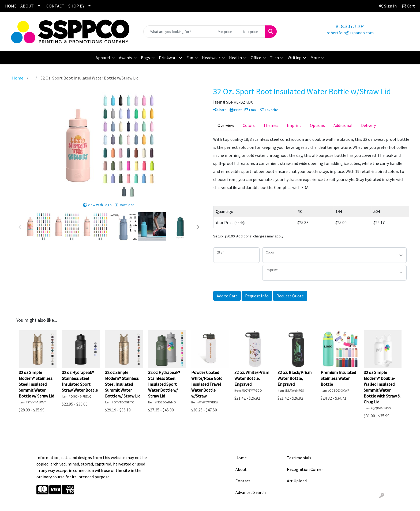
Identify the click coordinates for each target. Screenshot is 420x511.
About (241, 469)
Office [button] (256, 57)
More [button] (315, 57)
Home (241, 457)
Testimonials (299, 457)
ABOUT (27, 6)
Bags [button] (145, 57)
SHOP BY (76, 6)
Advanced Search (250, 492)
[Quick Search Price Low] (227, 31)
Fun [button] (189, 57)
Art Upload (297, 480)
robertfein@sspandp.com (350, 32)
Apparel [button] (103, 57)
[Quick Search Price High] (252, 31)
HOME (11, 6)
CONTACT (55, 6)
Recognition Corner (305, 469)
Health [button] (235, 57)
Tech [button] (274, 57)
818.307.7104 (350, 26)
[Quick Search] (179, 31)
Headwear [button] (211, 57)
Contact (242, 480)
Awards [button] (125, 57)
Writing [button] (295, 57)
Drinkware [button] (168, 57)
